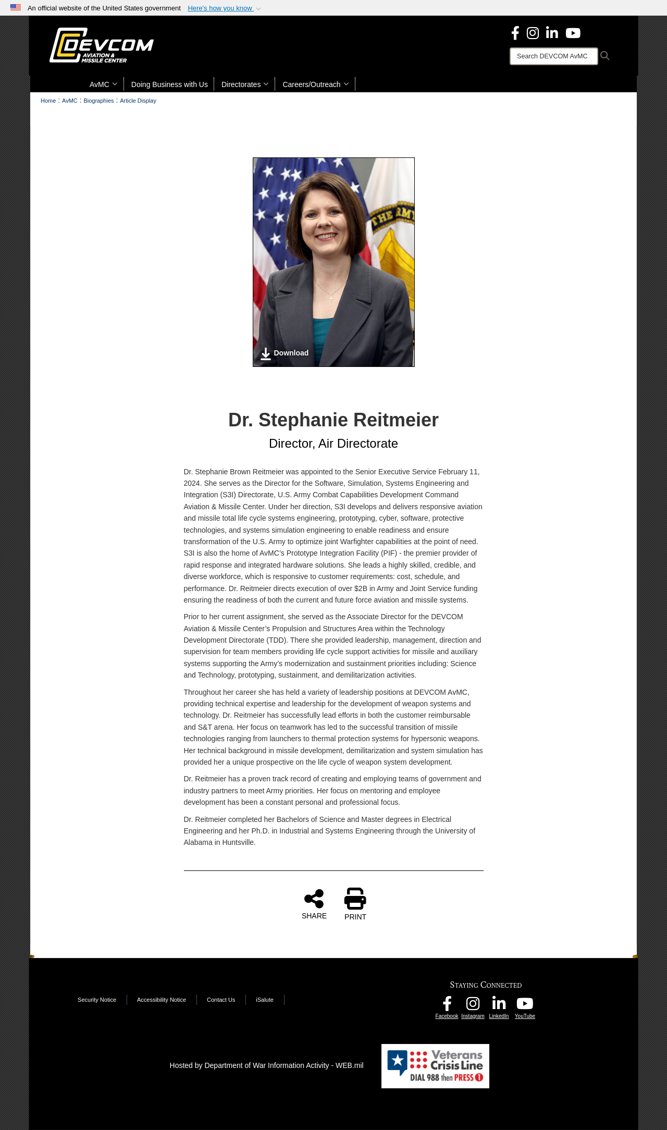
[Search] (554, 56)
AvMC (104, 84)
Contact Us (221, 1000)
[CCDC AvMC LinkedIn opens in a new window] (499, 1006)
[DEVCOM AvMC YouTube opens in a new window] (572, 32)
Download (284, 354)
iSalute (265, 1000)
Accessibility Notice (161, 1000)
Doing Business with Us (169, 84)
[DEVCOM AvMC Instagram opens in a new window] (473, 1006)
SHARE (314, 904)
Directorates (245, 84)
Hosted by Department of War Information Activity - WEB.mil (267, 1065)
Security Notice (97, 1000)
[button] (225, 8)
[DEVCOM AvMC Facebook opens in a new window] (447, 1006)
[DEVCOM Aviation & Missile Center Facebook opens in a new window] (515, 32)
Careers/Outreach (315, 84)
